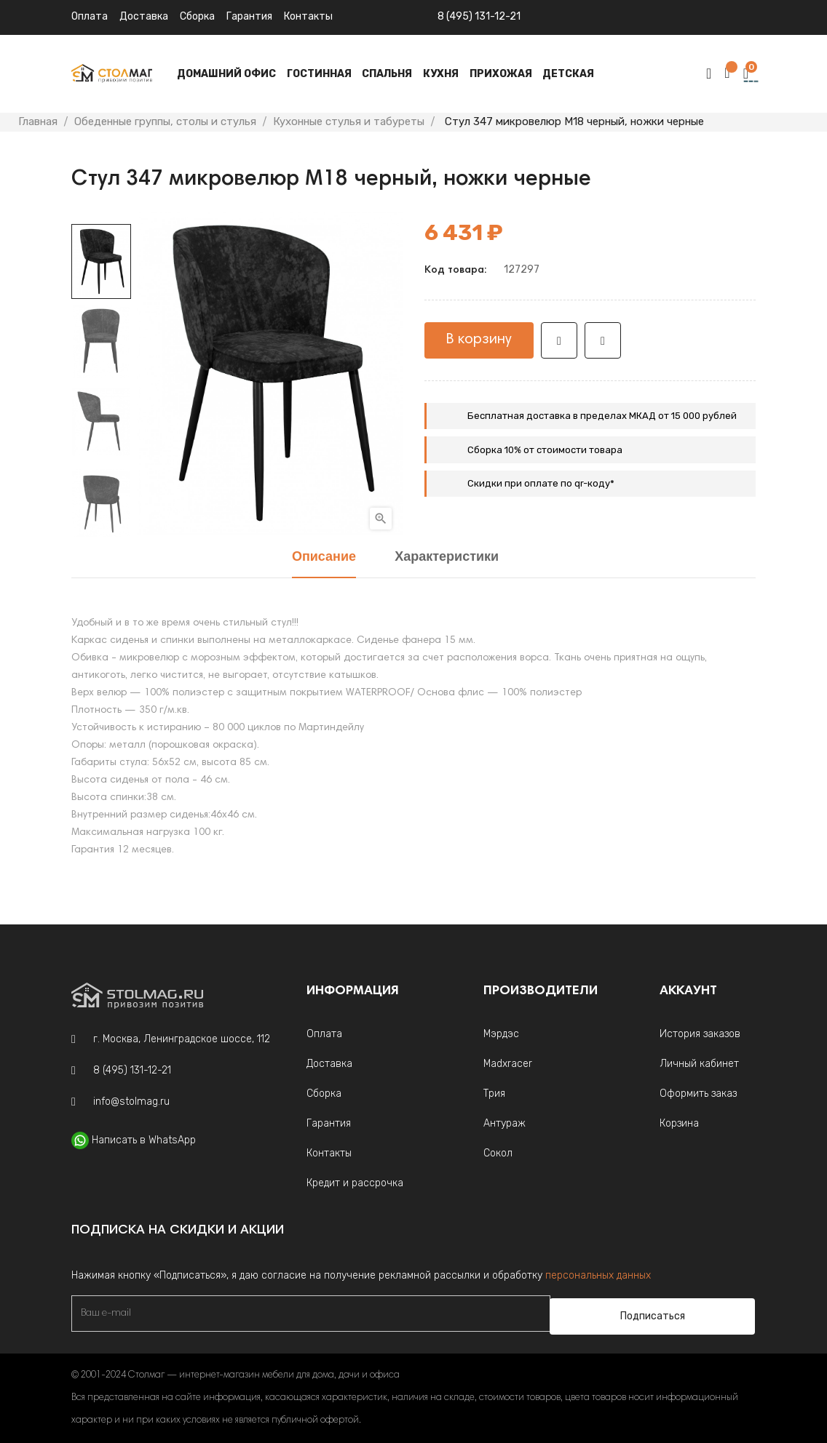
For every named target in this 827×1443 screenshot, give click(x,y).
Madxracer (507, 1064)
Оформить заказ (698, 1093)
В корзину (479, 339)
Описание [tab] (324, 557)
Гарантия (249, 16)
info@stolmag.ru (131, 1101)
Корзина (679, 1123)
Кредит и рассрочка (354, 1183)
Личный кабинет (699, 1064)
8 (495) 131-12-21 (479, 16)
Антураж (504, 1123)
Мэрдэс (501, 1034)
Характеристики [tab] (447, 557)
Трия (494, 1093)
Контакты (329, 1153)
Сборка (197, 16)
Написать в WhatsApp (144, 1140)
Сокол (498, 1153)
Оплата (89, 16)
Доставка (143, 16)
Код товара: (455, 270)
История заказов (700, 1034)
